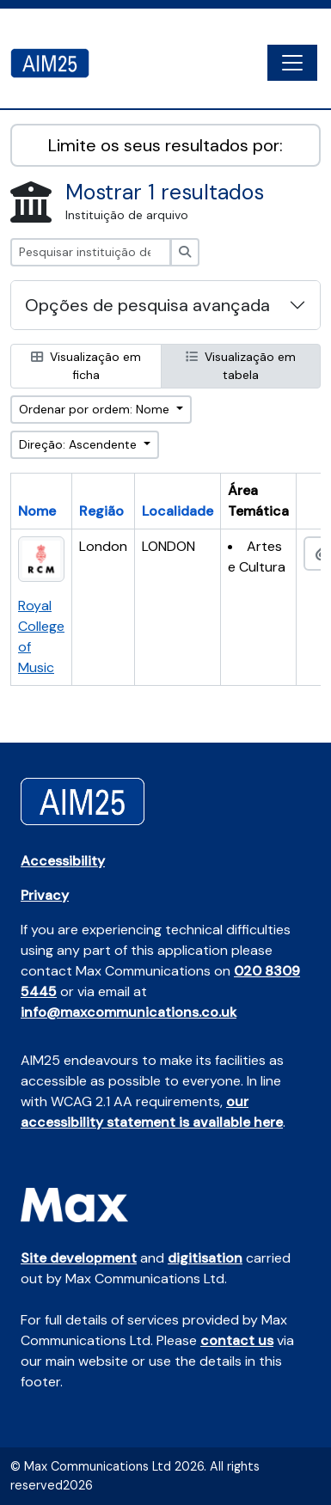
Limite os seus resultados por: (165, 145)
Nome (37, 511)
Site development (79, 1258)
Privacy (45, 895)
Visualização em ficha (86, 365)
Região (101, 511)
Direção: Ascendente (79, 444)
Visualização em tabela (241, 365)
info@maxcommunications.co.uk (128, 1012)
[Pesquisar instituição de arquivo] (90, 252)
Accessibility (63, 861)
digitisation (205, 1258)
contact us (236, 1340)
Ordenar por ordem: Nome (96, 409)
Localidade (177, 511)
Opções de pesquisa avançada (147, 305)
